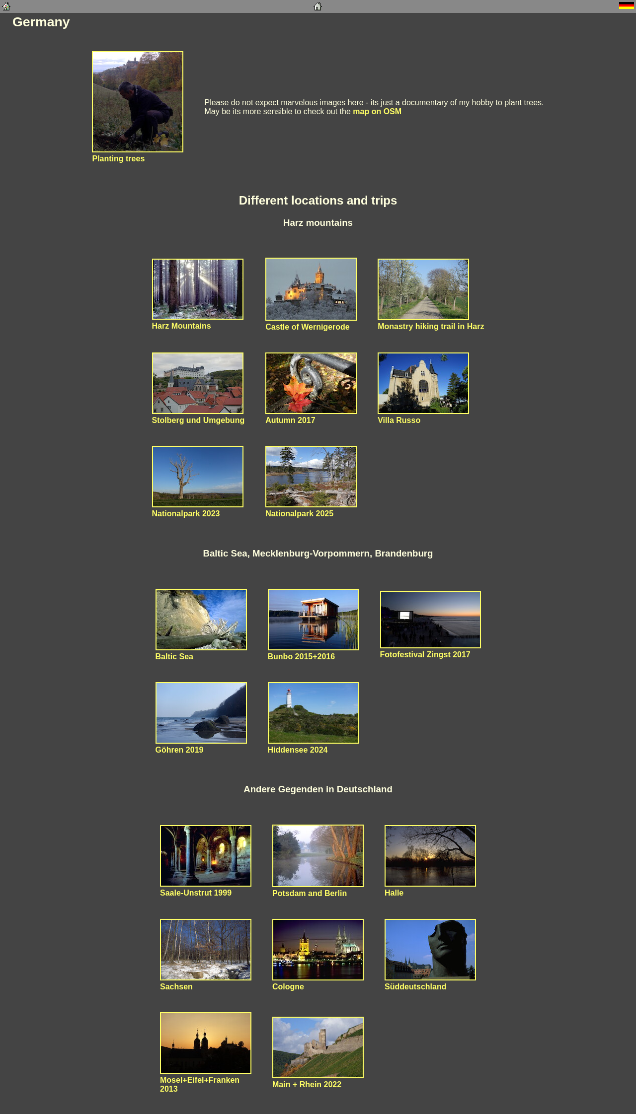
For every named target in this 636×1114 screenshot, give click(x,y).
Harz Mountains (197, 321)
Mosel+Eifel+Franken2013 (205, 1080)
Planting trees (137, 154)
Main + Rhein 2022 (318, 1080)
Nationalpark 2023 (197, 509)
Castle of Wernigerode (311, 322)
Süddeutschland (430, 982)
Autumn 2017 (311, 415)
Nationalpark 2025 (311, 509)
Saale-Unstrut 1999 (205, 888)
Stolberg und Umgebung (198, 415)
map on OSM (377, 111)
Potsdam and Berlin (318, 889)
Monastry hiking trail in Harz (431, 322)
